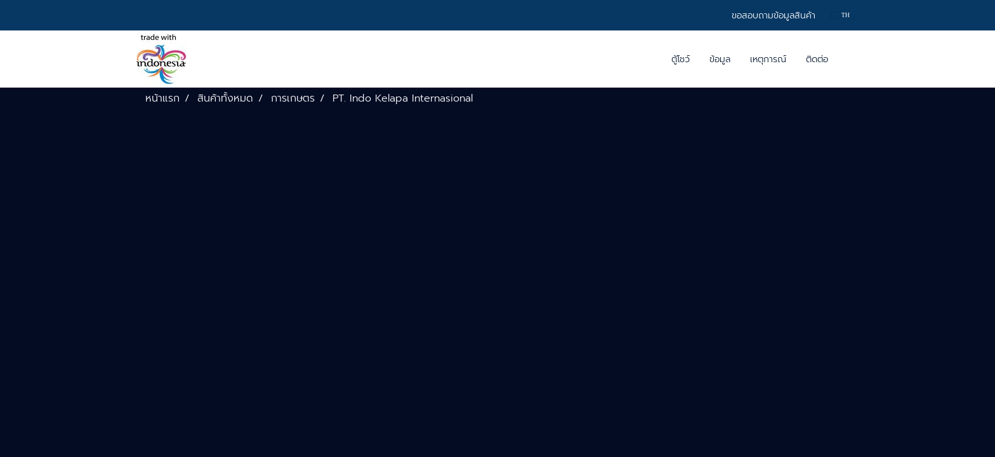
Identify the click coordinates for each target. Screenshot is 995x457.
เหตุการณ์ (768, 59)
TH (840, 14)
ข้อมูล (719, 59)
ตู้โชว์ (680, 59)
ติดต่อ (817, 59)
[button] (849, 59)
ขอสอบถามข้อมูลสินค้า (773, 15)
